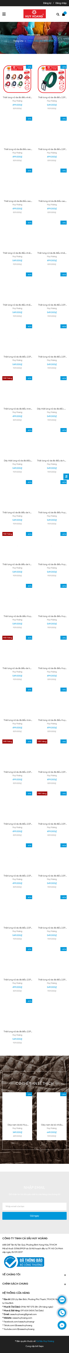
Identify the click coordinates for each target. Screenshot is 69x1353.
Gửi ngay (34, 1215)
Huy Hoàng (17, 101)
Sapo (41, 1346)
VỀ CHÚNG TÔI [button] (34, 1275)
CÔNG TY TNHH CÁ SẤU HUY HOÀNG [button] (25, 1238)
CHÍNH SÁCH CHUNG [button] (34, 1284)
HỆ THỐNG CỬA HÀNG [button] (16, 1292)
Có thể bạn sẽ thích (35, 1083)
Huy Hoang (17, 412)
